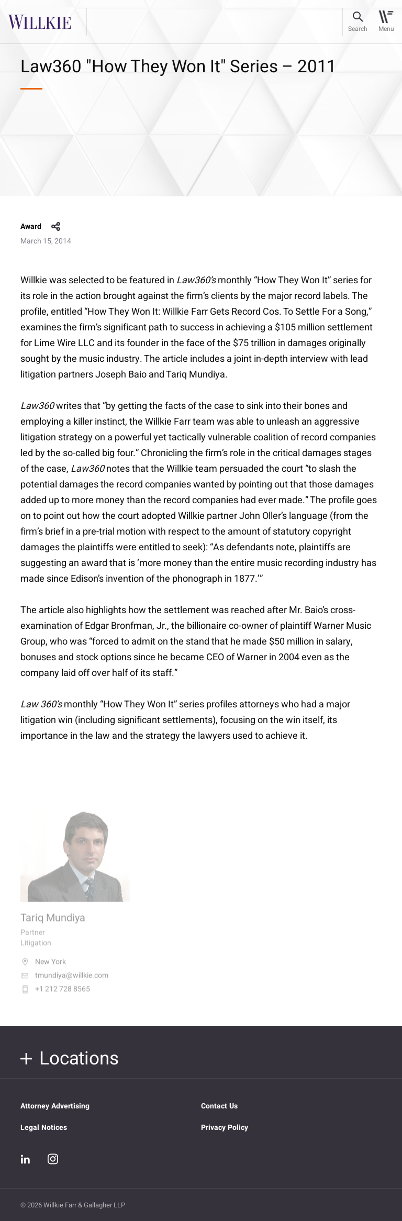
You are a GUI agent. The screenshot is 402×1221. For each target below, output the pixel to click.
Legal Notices (43, 1127)
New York (43, 969)
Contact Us (219, 1106)
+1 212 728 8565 (55, 997)
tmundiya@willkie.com (64, 983)
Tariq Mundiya (52, 925)
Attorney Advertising (55, 1106)
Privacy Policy (224, 1127)
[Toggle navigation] (386, 22)
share (56, 226)
